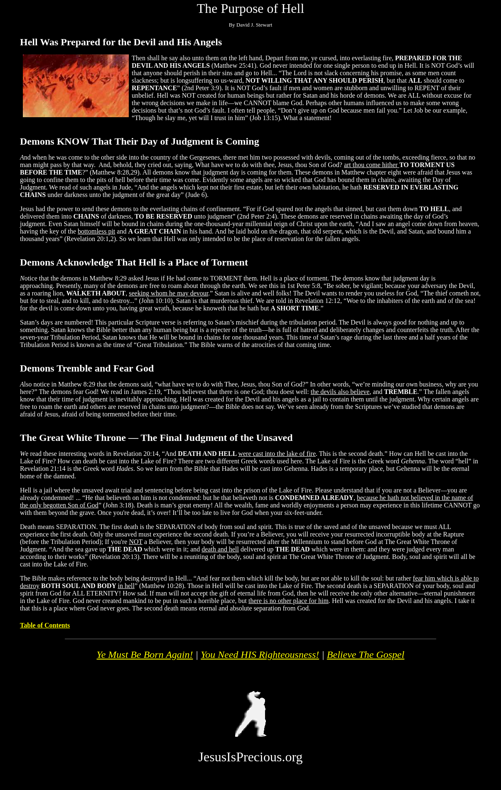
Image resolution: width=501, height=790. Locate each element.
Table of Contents (45, 625)
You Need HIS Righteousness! (260, 654)
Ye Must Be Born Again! (145, 654)
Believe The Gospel (366, 654)
